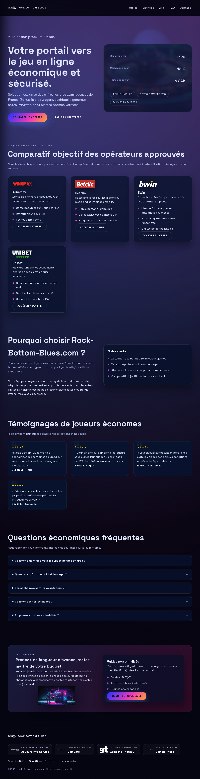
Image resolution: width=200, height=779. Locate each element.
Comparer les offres (27, 117)
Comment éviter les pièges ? (34, 601)
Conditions (35, 761)
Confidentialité (17, 761)
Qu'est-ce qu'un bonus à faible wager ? (41, 574)
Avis (162, 7)
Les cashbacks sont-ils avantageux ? (40, 588)
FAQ (172, 7)
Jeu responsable (67, 761)
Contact (185, 7)
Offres (133, 7)
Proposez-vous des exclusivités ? (37, 615)
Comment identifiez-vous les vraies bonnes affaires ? (50, 560)
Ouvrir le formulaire (127, 695)
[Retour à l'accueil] (27, 8)
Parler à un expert (68, 117)
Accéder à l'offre (29, 226)
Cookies (49, 761)
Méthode (148, 7)
